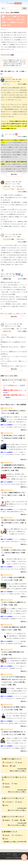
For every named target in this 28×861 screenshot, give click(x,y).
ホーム (3, 853)
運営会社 (9, 853)
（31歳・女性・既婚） (13, 181)
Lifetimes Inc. (12, 857)
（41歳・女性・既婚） (14, 324)
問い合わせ (15, 855)
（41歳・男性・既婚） (8, 274)
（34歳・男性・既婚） (13, 79)
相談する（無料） (24, 857)
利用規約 (15, 853)
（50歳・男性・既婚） (13, 234)
